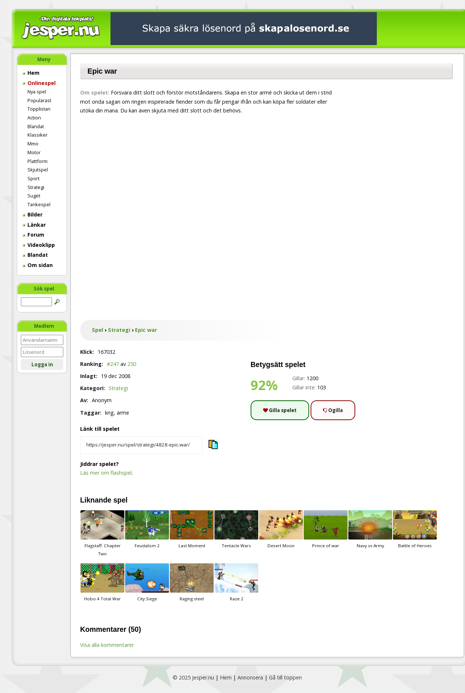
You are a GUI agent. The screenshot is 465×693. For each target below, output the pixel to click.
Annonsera (250, 677)
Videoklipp (39, 244)
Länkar (34, 224)
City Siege (147, 582)
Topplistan (38, 108)
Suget (33, 195)
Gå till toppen (285, 677)
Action (34, 117)
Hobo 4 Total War (102, 582)
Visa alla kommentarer (107, 644)
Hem (31, 72)
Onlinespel (39, 82)
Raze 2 (236, 582)
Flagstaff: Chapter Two (102, 533)
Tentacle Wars (236, 529)
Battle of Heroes (415, 529)
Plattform (37, 161)
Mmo (32, 143)
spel (120, 500)
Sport (33, 178)
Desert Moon (281, 529)
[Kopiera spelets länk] (141, 445)
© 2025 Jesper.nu (193, 677)
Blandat (35, 126)
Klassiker (37, 134)
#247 (113, 363)
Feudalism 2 (147, 529)
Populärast (39, 100)
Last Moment (192, 529)
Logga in (42, 364)
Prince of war (326, 529)
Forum (33, 234)
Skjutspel (37, 169)
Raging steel (192, 582)
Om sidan (38, 265)
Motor (34, 152)
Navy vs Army (370, 529)
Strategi (35, 187)
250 (131, 363)
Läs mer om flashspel (106, 472)
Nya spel (36, 91)
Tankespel (38, 204)
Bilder (32, 214)
